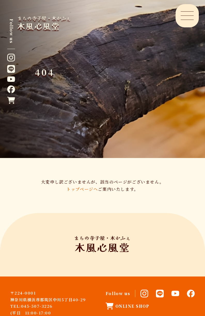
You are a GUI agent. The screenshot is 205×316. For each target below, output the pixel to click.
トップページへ (82, 189)
